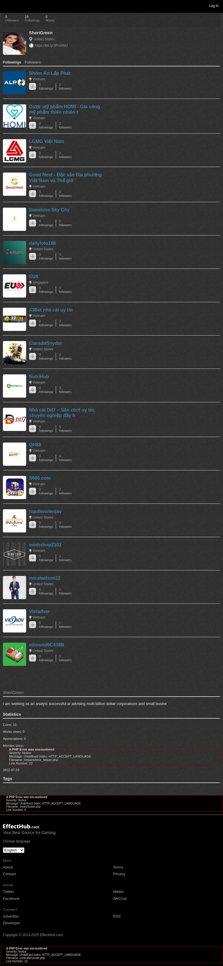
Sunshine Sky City (49, 209)
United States (44, 39)
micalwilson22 (45, 578)
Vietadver (39, 611)
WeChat (120, 898)
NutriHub (39, 376)
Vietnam (39, 79)
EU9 (33, 276)
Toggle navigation (7, 5)
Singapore (40, 282)
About (8, 867)
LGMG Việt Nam (46, 141)
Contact (9, 874)
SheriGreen (41, 32)
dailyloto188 (42, 243)
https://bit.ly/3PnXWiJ (51, 46)
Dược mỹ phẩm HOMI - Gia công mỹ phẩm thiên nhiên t (64, 109)
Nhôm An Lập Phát (50, 73)
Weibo (118, 891)
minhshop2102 (45, 544)
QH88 (35, 444)
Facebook (11, 898)
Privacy (119, 874)
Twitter (8, 891)
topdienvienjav (45, 511)
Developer (11, 923)
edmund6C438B (46, 644)
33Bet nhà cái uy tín (51, 309)
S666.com (40, 478)
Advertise (11, 916)
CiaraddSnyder (45, 343)
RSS (117, 916)
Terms (118, 867)
